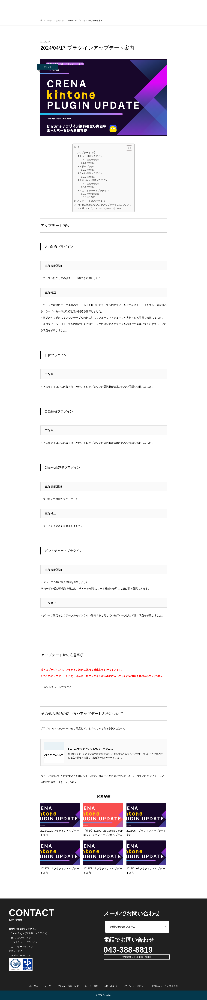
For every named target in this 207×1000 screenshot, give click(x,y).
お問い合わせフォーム (149, 776)
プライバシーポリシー (134, 986)
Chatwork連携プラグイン (94, 180)
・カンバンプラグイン (20, 937)
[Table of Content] (129, 148)
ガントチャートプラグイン (95, 190)
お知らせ (47, 67)
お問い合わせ (110, 986)
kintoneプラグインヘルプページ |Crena (101, 208)
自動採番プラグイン (92, 173)
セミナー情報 (91, 986)
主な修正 (91, 163)
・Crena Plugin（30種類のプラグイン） (28, 933)
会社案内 (33, 986)
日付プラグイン (90, 166)
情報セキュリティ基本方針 (164, 986)
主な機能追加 (93, 159)
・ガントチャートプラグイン (23, 942)
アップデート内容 (86, 152)
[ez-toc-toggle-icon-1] (127, 148)
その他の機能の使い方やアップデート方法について (104, 204)
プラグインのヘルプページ (55, 728)
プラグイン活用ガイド (68, 986)
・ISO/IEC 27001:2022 (20, 955)
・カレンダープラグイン (21, 946)
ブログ (47, 986)
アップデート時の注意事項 (91, 201)
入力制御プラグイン (92, 156)
